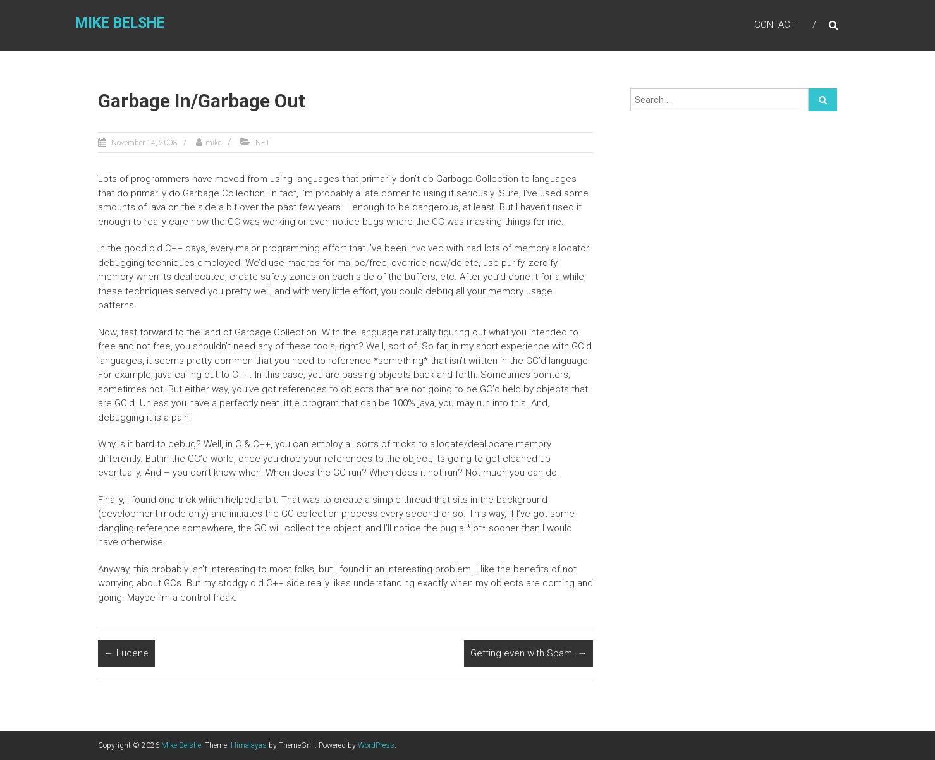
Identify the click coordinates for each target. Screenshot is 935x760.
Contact (775, 24)
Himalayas (249, 745)
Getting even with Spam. (528, 653)
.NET (262, 142)
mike (213, 142)
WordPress (376, 745)
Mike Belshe (120, 23)
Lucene (126, 653)
